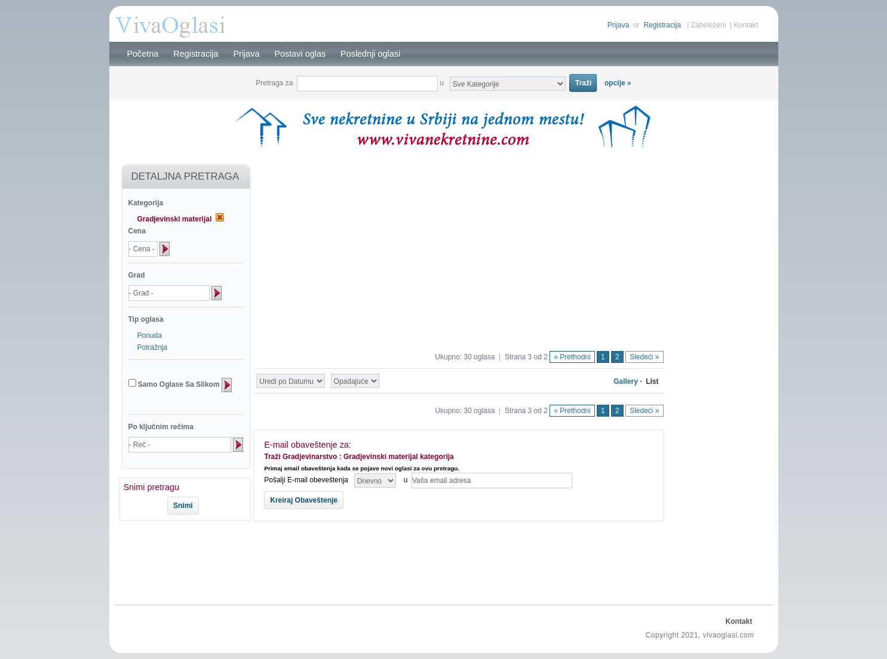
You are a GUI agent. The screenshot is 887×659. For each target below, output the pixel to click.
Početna (143, 53)
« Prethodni (572, 357)
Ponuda (149, 335)
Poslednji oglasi (370, 53)
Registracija (662, 25)
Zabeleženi (708, 25)
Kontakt (745, 25)
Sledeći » (644, 357)
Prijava (618, 25)
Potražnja (152, 347)
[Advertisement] (180, 560)
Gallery (625, 381)
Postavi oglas (300, 53)
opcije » (617, 83)
